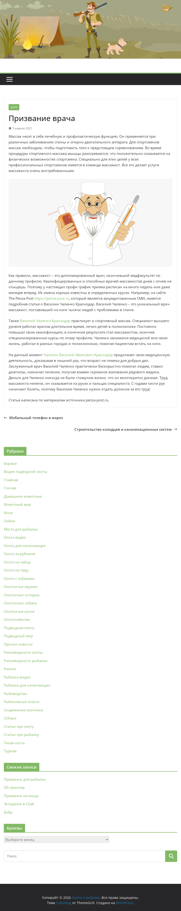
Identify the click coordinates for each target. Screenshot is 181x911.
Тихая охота (14, 742)
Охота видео (15, 537)
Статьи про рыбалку (21, 734)
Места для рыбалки (21, 529)
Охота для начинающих (25, 545)
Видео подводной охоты (25, 471)
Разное (10, 668)
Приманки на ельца (21, 795)
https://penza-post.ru (51, 298)
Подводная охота (19, 627)
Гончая (10, 488)
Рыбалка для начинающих (27, 685)
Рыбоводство (15, 693)
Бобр (8, 812)
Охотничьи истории (22, 594)
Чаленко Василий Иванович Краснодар (78, 354)
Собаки (10, 718)
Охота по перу (16, 570)
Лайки (9, 520)
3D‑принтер (14, 787)
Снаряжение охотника (23, 710)
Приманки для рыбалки (25, 779)
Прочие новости (18, 644)
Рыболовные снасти (21, 701)
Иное (13, 107)
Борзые (10, 463)
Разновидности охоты (23, 652)
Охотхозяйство (17, 619)
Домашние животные (23, 496)
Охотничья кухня (19, 611)
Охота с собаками (19, 578)
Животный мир (17, 504)
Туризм (10, 751)
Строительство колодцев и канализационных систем (125, 429)
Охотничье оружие (20, 586)
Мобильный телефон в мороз (33, 417)
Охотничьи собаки (20, 603)
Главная (11, 479)
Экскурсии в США (19, 803)
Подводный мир (18, 635)
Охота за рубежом (19, 553)
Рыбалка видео (17, 677)
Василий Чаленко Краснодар (45, 320)
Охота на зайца (17, 562)
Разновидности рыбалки (25, 660)
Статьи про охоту (19, 726)
